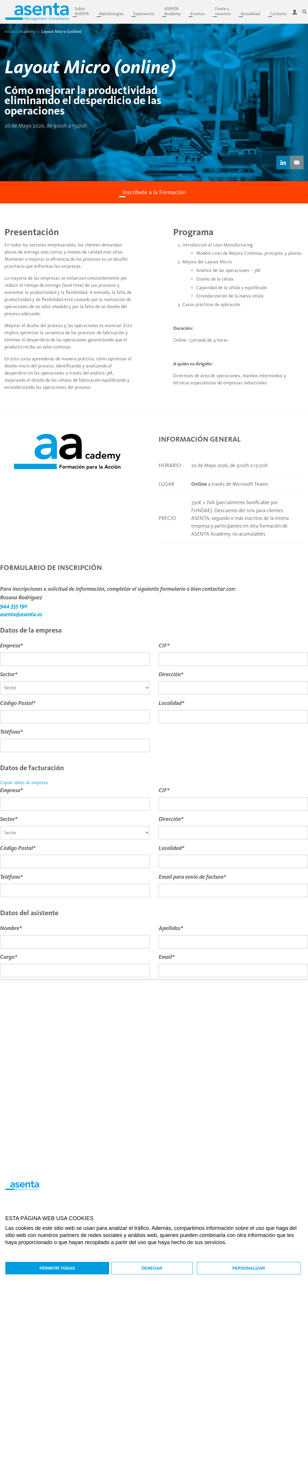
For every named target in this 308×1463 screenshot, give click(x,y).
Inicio (9, 31)
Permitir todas (57, 1268)
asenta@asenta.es (21, 614)
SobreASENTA (82, 11)
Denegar (152, 1268)
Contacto (278, 13)
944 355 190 (14, 605)
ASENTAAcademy (172, 11)
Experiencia (143, 13)
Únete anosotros (223, 11)
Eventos (198, 13)
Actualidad (250, 13)
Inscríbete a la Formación (154, 192)
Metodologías (111, 13)
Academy (28, 31)
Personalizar (248, 1268)
